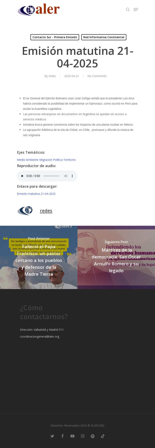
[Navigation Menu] (136, 9)
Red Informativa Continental (103, 37)
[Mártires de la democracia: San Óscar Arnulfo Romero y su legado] (116, 257)
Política (58, 160)
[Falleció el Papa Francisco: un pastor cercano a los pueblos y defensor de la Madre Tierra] (39, 257)
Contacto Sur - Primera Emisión (54, 37)
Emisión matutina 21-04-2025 (36, 194)
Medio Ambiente (28, 160)
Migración (46, 160)
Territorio (69, 160)
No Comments (97, 76)
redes (52, 76)
